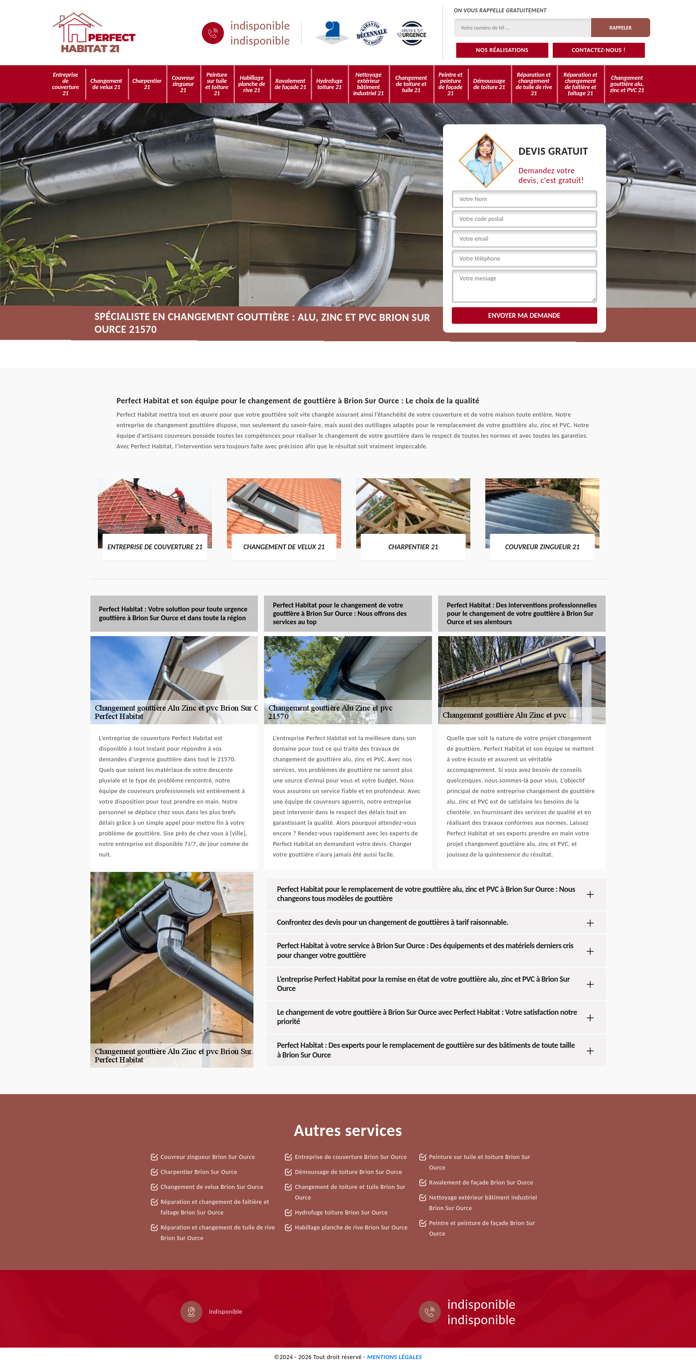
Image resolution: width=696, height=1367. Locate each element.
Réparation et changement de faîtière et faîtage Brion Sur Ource (215, 1207)
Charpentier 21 (146, 84)
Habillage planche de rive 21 (251, 84)
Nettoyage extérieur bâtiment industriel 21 (368, 84)
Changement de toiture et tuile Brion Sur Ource (350, 1192)
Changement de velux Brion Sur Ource (212, 1187)
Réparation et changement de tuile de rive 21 (534, 84)
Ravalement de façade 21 (290, 84)
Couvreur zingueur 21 (183, 84)
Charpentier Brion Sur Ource (199, 1172)
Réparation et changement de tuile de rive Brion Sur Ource (218, 1233)
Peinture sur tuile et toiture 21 (216, 84)
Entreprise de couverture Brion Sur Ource (351, 1157)
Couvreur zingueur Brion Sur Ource (208, 1157)
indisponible (260, 25)
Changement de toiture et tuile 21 (411, 84)
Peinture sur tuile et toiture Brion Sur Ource (479, 1162)
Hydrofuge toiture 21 (329, 84)
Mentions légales (394, 1357)
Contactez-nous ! (598, 50)
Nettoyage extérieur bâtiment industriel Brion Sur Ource (483, 1203)
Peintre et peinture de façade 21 (451, 84)
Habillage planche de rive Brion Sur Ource (351, 1227)
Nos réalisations (502, 50)
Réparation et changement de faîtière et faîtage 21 (580, 84)
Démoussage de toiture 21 (489, 84)
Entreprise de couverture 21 (65, 84)
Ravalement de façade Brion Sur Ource (481, 1182)
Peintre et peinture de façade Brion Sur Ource (482, 1228)
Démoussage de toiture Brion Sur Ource (348, 1172)
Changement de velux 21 (106, 84)
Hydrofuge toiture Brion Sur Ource (341, 1212)
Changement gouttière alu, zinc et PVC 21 (627, 84)
